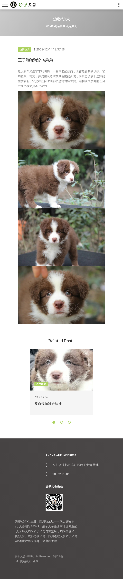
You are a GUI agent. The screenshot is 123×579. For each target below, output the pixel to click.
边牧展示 (60, 26)
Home (49, 26)
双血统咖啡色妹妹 (48, 404)
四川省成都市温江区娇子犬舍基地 (93, 465)
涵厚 (18, 561)
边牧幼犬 (72, 26)
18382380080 (79, 474)
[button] (53, 422)
